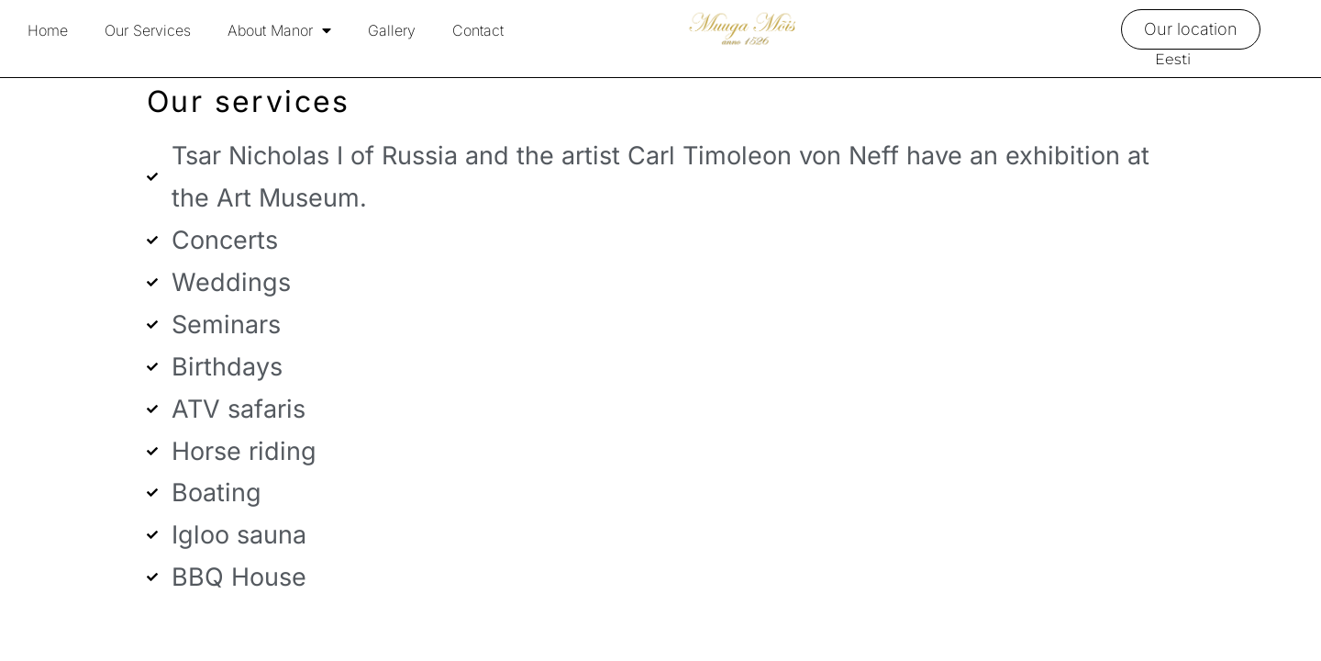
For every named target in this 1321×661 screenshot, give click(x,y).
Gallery (392, 30)
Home (48, 30)
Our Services (148, 30)
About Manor (279, 30)
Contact (478, 30)
